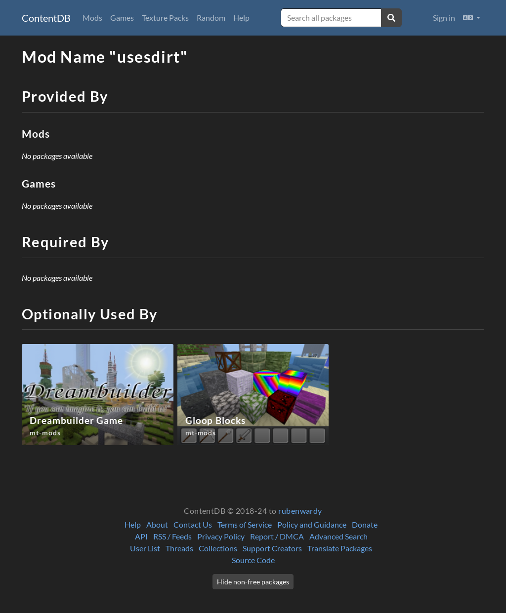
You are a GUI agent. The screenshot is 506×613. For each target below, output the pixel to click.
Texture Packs (165, 17)
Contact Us (192, 524)
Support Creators (272, 548)
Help (241, 17)
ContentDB (46, 18)
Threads (179, 548)
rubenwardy (300, 510)
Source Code (253, 560)
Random (211, 17)
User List (145, 548)
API (141, 536)
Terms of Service (244, 524)
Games (122, 17)
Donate (365, 524)
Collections (218, 548)
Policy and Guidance (311, 524)
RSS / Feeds (172, 536)
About (157, 524)
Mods (92, 17)
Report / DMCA (277, 536)
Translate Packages (339, 548)
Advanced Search (338, 536)
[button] (471, 18)
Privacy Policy (221, 536)
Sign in (444, 17)
